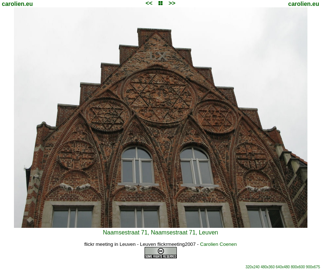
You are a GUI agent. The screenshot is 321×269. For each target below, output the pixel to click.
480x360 (267, 267)
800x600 (298, 267)
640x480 (283, 267)
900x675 (313, 267)
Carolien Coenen (218, 244)
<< (149, 3)
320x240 (252, 267)
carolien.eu (17, 4)
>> (171, 3)
